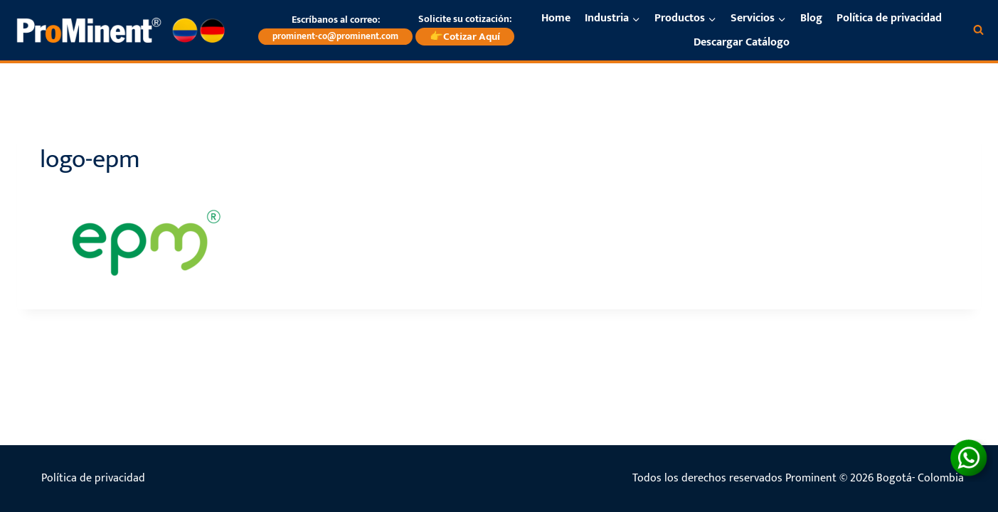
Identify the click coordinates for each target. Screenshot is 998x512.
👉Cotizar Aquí (465, 37)
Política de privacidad (889, 18)
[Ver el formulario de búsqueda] (978, 30)
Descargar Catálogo (742, 42)
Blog (811, 18)
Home (555, 18)
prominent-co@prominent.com (335, 36)
